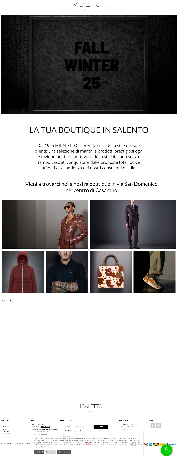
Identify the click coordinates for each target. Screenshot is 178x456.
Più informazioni (47, 447)
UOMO (78, 431)
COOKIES (5, 431)
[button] (174, 64)
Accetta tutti (39, 452)
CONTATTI (6, 434)
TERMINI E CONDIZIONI (129, 424)
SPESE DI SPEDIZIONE (128, 427)
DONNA (67, 431)
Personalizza (50, 452)
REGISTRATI (125, 429)
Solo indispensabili (64, 452)
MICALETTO (6, 427)
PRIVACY (5, 429)
